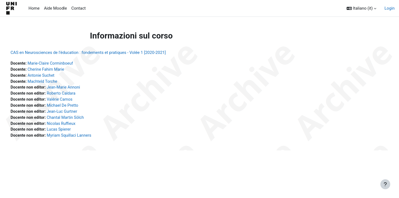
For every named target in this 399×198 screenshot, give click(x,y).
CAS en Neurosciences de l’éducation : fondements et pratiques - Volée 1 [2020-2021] (98, 52)
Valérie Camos (71, 100)
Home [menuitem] (34, 8)
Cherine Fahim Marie (57, 69)
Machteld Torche (53, 82)
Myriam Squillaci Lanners (81, 137)
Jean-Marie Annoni (75, 88)
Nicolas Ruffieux (73, 125)
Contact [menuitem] (78, 8)
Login (389, 8)
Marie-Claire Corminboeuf (61, 63)
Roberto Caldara (73, 94)
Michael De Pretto (74, 107)
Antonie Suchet (52, 75)
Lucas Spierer (70, 131)
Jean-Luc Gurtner (74, 113)
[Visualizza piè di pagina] (385, 184)
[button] (361, 8)
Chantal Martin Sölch (77, 119)
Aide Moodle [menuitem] (55, 8)
